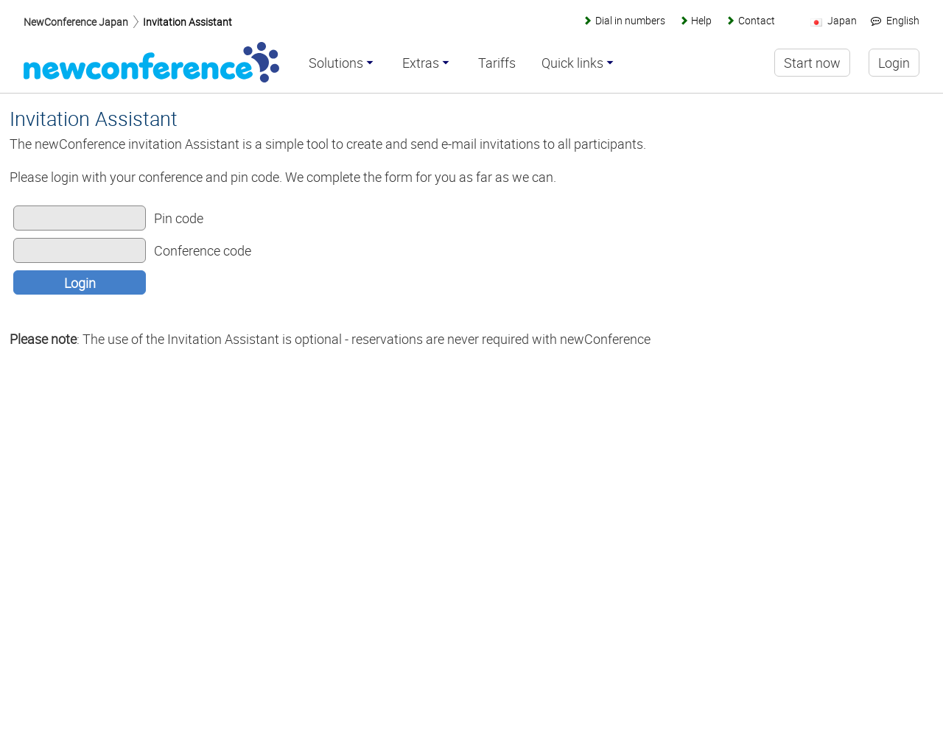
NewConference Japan (76, 22)
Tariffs (497, 63)
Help (701, 20)
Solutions (336, 63)
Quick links (572, 63)
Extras (420, 63)
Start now (812, 62)
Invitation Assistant (187, 22)
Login (80, 283)
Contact (756, 20)
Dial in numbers (630, 20)
